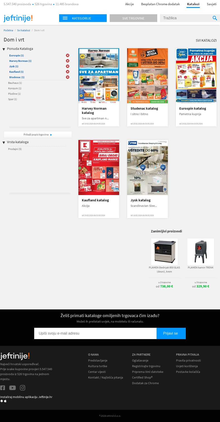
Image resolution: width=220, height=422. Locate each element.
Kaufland (16, 71)
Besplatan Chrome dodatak (160, 4)
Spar (12, 99)
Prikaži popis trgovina (36, 134)
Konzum (15, 88)
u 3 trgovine (201, 282)
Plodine (14, 93)
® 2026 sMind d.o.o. (110, 415)
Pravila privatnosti (188, 360)
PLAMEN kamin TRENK (200, 267)
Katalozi (193, 4)
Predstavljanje (97, 360)
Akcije (129, 4)
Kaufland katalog (95, 200)
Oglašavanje (140, 360)
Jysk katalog (141, 200)
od (164, 286)
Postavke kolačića (188, 372)
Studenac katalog (144, 108)
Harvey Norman (20, 61)
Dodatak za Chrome (145, 383)
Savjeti (212, 4)
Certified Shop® (142, 377)
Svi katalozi (23, 30)
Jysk (13, 66)
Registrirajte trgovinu (146, 366)
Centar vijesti (97, 372)
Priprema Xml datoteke (147, 372)
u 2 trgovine (164, 282)
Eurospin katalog (192, 108)
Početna (8, 30)
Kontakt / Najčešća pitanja (105, 377)
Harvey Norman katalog (94, 110)
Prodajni (15, 149)
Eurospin (16, 55)
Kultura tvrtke (97, 366)
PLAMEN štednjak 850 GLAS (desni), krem (164, 269)
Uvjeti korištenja (187, 366)
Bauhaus (15, 82)
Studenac (16, 77)
